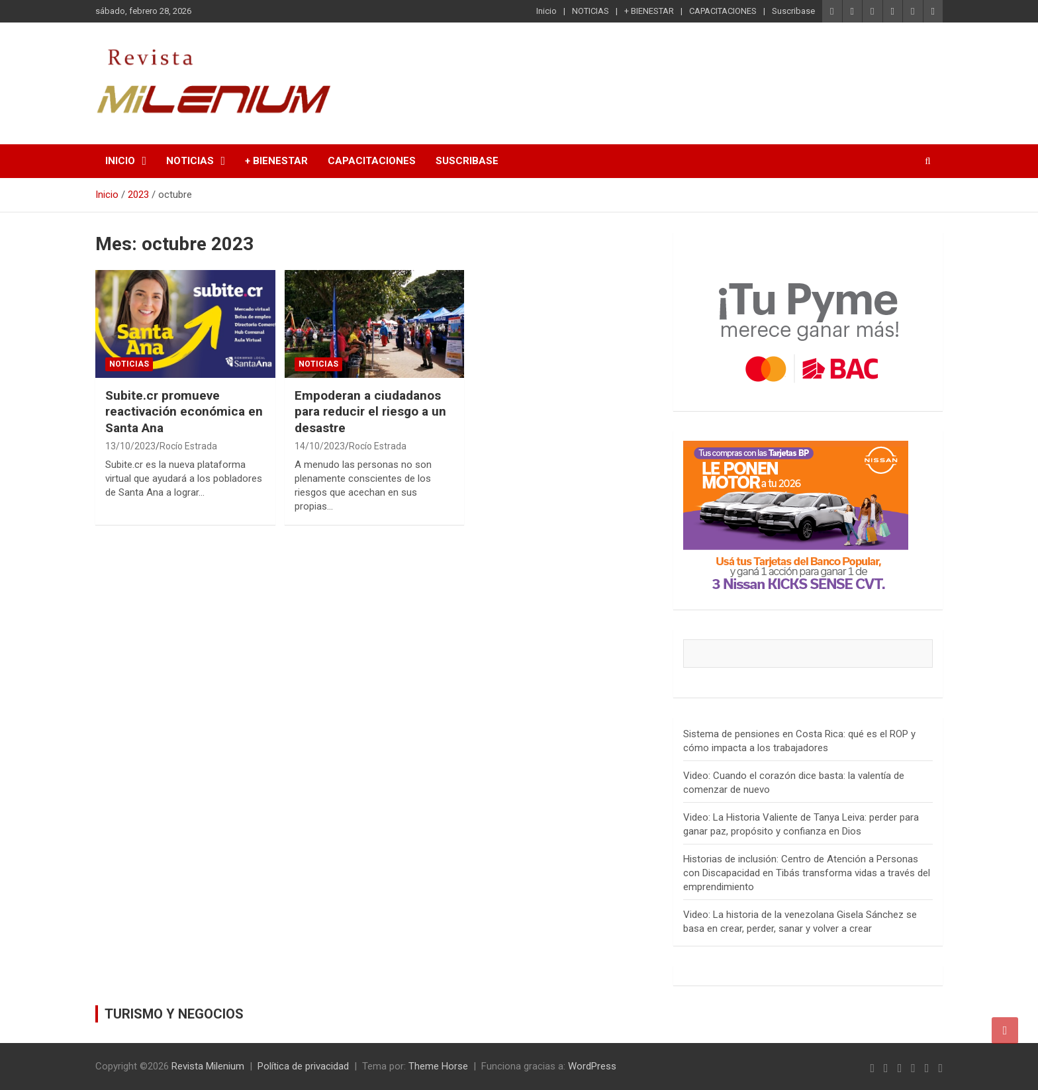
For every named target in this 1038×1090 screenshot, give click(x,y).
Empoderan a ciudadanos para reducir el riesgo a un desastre (370, 411)
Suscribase (793, 11)
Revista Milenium (207, 1066)
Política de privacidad (303, 1066)
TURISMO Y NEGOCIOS (174, 1014)
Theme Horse (438, 1066)
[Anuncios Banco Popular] (795, 447)
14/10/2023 (320, 446)
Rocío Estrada (188, 446)
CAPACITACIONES (723, 11)
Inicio (546, 11)
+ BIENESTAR (649, 11)
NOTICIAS (590, 11)
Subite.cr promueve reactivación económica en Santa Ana (184, 411)
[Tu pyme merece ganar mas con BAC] (808, 249)
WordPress (592, 1066)
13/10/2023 (130, 446)
